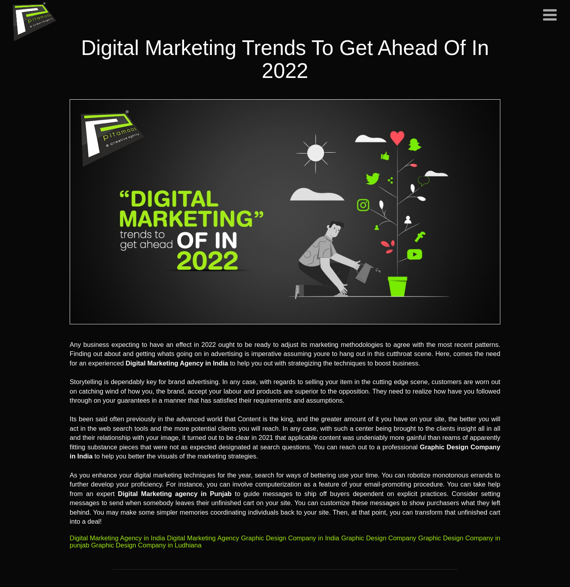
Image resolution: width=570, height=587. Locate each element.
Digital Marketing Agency (203, 538)
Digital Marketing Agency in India (117, 538)
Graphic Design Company (378, 538)
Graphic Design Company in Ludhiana (146, 545)
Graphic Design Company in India (290, 538)
